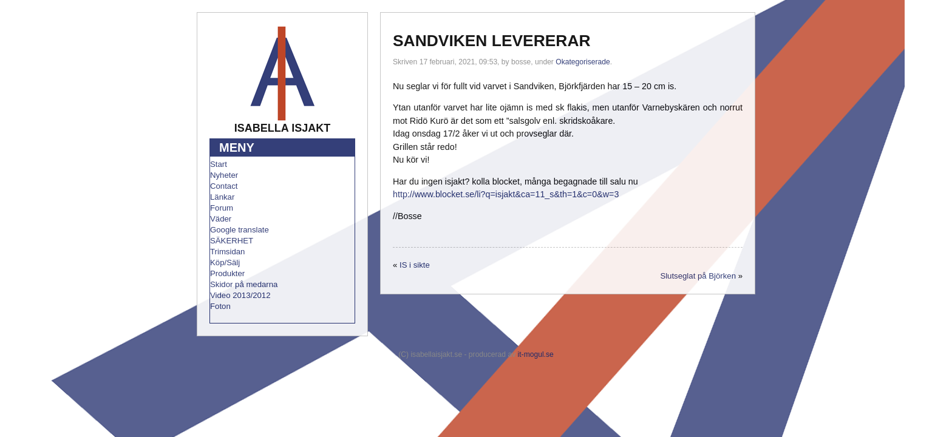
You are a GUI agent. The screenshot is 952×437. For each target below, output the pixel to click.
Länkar (222, 197)
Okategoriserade (583, 62)
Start (218, 164)
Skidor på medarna (243, 284)
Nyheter (224, 175)
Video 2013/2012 (240, 295)
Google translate (239, 229)
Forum (221, 207)
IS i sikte (414, 264)
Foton (220, 306)
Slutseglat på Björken (698, 275)
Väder (220, 218)
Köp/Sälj (225, 262)
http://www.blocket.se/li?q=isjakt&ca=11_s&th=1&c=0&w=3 (506, 194)
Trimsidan (227, 251)
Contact (223, 186)
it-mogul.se (536, 354)
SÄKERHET (231, 240)
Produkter (227, 273)
